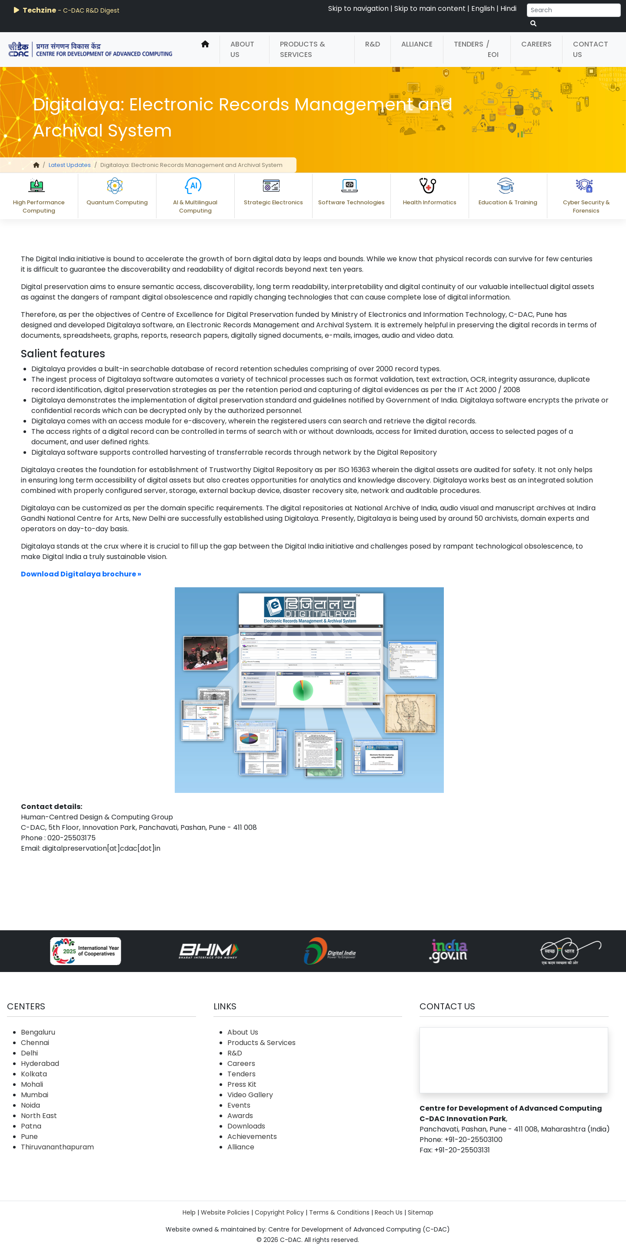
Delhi (29, 1053)
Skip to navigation (358, 8)
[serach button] (533, 23)
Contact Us (590, 49)
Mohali (32, 1084)
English (483, 8)
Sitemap (420, 1212)
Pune (29, 1137)
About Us (242, 49)
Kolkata (34, 1074)
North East (39, 1116)
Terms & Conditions (339, 1212)
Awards (240, 1116)
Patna (31, 1126)
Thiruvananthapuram (57, 1147)
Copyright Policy (279, 1212)
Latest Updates (70, 165)
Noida (30, 1105)
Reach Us (389, 1212)
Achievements (252, 1137)
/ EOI (492, 49)
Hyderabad (40, 1064)
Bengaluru (38, 1032)
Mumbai (34, 1095)
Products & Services (302, 49)
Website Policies (225, 1212)
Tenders (468, 44)
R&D (372, 44)
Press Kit (241, 1084)
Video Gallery (250, 1095)
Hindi (508, 8)
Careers (536, 44)
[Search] (574, 10)
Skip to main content (430, 8)
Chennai (35, 1043)
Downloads (246, 1126)
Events (238, 1105)
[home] (205, 49)
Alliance (417, 44)
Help (189, 1212)
